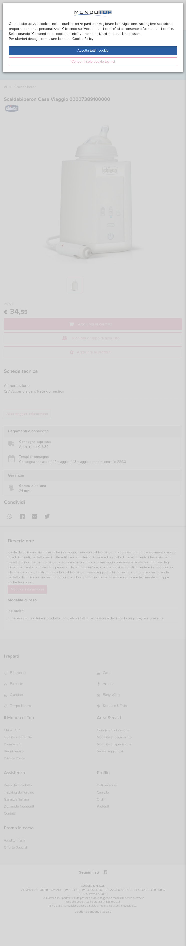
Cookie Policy (82, 39)
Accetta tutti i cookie (93, 50)
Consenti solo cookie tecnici (93, 61)
